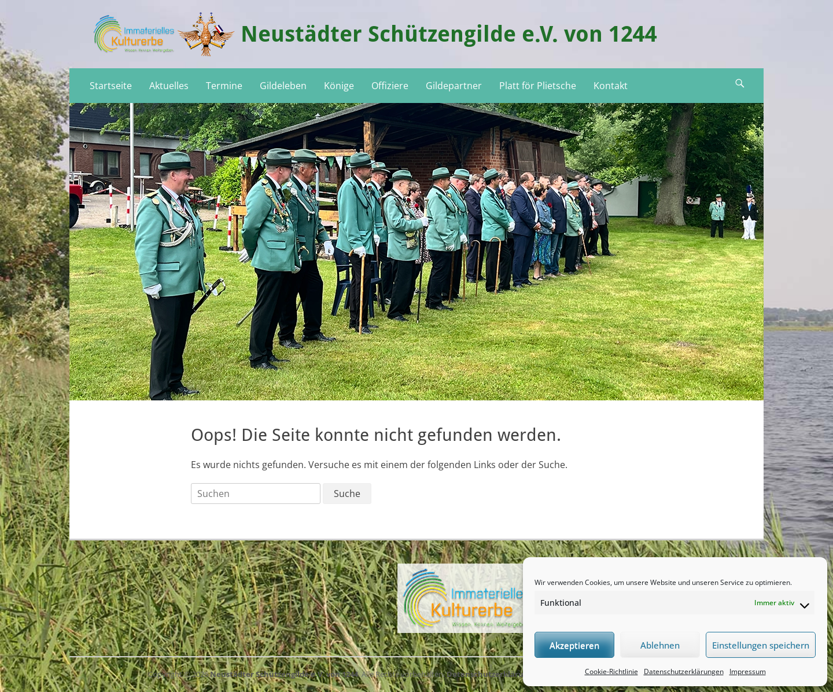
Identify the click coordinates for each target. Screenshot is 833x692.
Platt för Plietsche (537, 85)
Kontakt (611, 85)
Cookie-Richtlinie (611, 671)
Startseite (111, 85)
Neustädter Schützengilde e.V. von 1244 (449, 34)
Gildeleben (283, 85)
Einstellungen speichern (760, 645)
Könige (339, 85)
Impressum (747, 671)
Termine (224, 85)
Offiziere (389, 85)
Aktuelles (169, 85)
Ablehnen (660, 645)
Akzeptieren (574, 645)
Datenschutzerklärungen (684, 671)
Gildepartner (454, 85)
